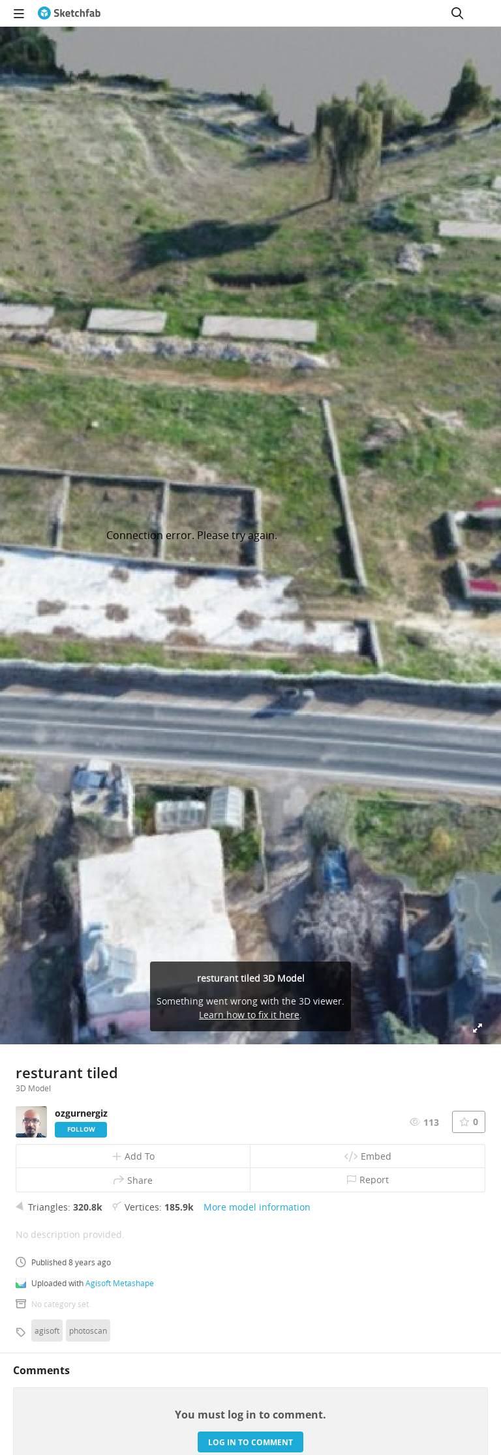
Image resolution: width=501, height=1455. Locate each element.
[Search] (457, 13)
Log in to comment (250, 1442)
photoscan (88, 1330)
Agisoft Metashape (119, 1283)
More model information (257, 1207)
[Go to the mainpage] (69, 13)
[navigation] (19, 13)
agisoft (47, 1330)
